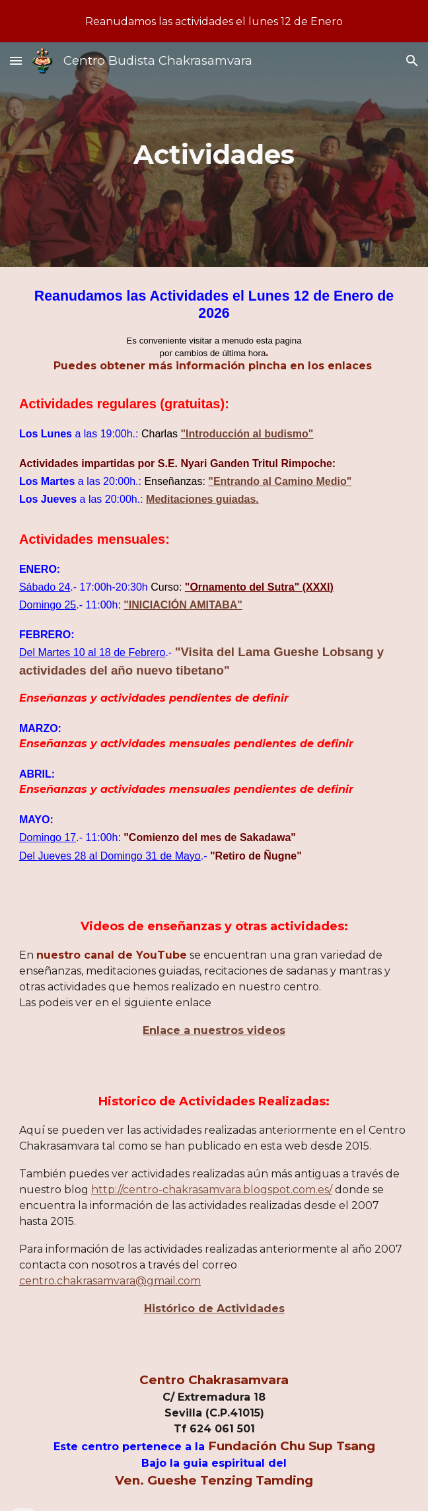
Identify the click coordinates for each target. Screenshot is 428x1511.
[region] (214, 21)
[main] (214, 154)
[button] (16, 60)
